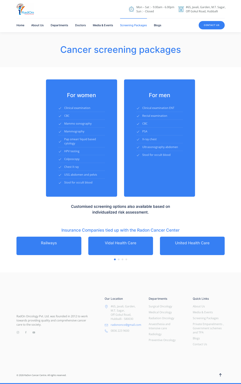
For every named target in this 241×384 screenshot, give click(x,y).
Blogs (157, 25)
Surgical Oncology (160, 306)
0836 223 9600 (120, 331)
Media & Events (103, 25)
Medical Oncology (160, 312)
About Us (37, 25)
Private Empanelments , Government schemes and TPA (208, 328)
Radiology (155, 334)
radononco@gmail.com (126, 325)
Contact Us (211, 25)
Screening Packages (133, 25)
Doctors (80, 25)
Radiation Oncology (161, 318)
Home (20, 25)
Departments (59, 25)
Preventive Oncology (162, 340)
